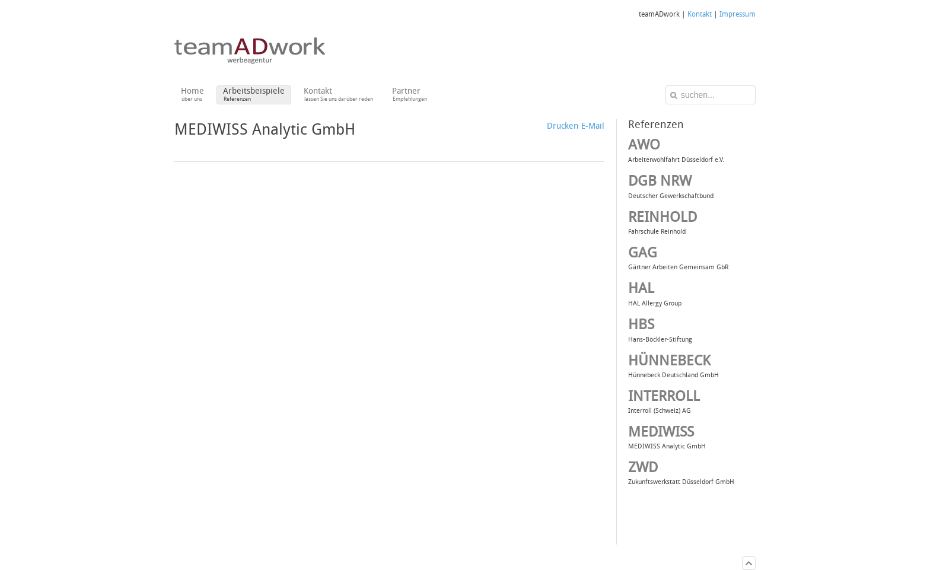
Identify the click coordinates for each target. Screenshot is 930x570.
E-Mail (592, 126)
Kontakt (699, 14)
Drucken (562, 126)
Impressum (737, 14)
